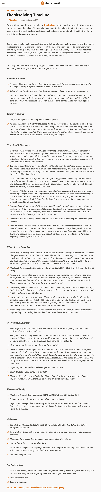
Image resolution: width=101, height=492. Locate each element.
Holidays (10, 10)
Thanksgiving (21, 10)
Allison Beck (13, 20)
